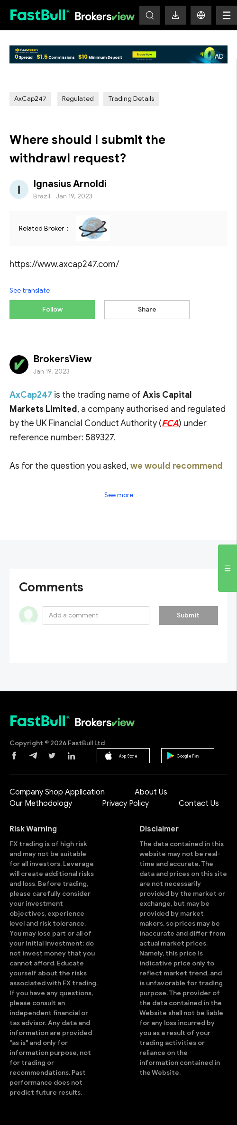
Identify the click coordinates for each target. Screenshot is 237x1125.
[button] (201, 15)
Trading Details (131, 99)
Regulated (78, 99)
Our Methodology (40, 803)
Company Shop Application (57, 792)
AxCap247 (30, 99)
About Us (151, 792)
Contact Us (199, 803)
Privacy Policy (125, 803)
